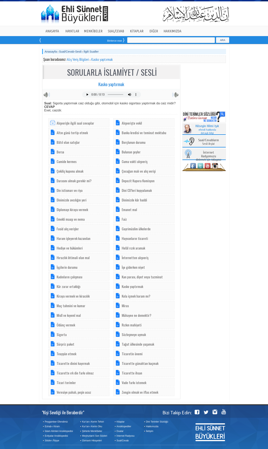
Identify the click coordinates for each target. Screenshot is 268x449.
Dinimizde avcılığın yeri (71, 199)
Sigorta (62, 334)
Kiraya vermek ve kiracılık (73, 296)
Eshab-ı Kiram (52, 426)
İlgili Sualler (91, 51)
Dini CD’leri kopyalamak (137, 190)
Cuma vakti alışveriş (134, 161)
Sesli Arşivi (208, 142)
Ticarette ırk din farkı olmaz (75, 372)
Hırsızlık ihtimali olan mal (73, 257)
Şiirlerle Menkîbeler (92, 431)
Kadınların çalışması (69, 276)
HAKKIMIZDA (172, 31)
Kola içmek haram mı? (136, 296)
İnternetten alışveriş (135, 257)
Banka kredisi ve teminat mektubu (144, 132)
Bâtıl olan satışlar (68, 142)
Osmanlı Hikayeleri (92, 440)
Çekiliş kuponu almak (70, 171)
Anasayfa (51, 51)
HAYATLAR (72, 31)
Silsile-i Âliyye (52, 440)
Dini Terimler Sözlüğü (157, 421)
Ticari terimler (66, 382)
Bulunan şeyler (131, 151)
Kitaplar (121, 421)
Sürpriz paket (65, 344)
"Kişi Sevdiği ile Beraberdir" (63, 412)
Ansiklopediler (124, 426)
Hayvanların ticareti (135, 238)
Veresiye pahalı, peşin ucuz (74, 392)
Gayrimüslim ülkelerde (136, 228)
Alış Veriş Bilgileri (78, 59)
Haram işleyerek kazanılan (73, 238)
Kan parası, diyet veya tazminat (142, 276)
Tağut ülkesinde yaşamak (138, 344)
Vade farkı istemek (134, 382)
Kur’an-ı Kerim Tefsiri (93, 421)
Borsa (60, 151)
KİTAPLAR (137, 31)
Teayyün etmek (66, 353)
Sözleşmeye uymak (134, 334)
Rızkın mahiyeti (132, 324)
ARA (222, 40)
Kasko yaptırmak (102, 59)
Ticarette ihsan (132, 372)
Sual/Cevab (123, 440)
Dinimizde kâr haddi (134, 199)
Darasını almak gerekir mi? (74, 180)
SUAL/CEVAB (116, 31)
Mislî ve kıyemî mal (69, 315)
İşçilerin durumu (67, 267)
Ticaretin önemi (132, 353)
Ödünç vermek (66, 324)
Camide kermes (66, 161)
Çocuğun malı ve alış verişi (139, 171)
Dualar (120, 431)
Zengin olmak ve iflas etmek (140, 392)
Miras (125, 305)
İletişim (149, 431)
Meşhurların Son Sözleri (94, 435)
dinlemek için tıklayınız (208, 156)
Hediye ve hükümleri (70, 247)
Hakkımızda (152, 426)
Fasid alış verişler (68, 228)
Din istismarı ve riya (70, 190)
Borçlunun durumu (133, 142)
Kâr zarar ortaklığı (68, 286)
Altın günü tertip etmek (72, 132)
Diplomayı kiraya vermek (72, 209)
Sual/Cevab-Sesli (70, 51)
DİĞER (154, 31)
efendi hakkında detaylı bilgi (207, 130)
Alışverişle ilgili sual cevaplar (75, 123)
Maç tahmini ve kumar (71, 305)
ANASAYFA (52, 31)
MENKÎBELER (93, 31)
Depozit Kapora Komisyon (138, 180)
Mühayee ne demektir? (136, 315)
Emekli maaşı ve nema (71, 219)
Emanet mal (129, 209)
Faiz (124, 219)
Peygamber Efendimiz (56, 421)
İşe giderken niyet (133, 267)
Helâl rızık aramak (133, 247)
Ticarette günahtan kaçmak (140, 363)
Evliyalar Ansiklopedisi (56, 435)
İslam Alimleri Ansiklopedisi (59, 431)
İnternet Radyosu (125, 435)
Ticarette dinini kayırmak (73, 363)
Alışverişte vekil (132, 123)
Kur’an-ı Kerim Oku (92, 426)
